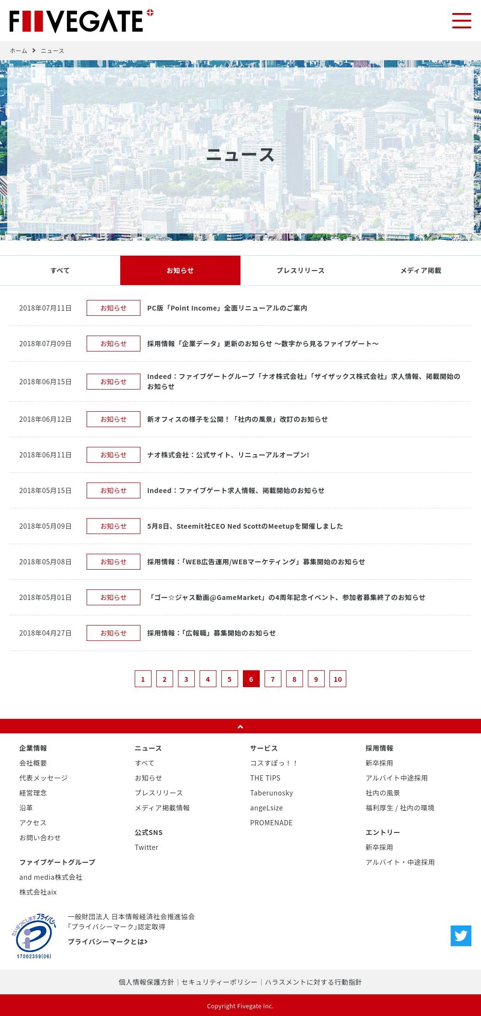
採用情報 (379, 747)
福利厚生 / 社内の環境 (400, 807)
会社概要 (33, 762)
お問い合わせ (40, 837)
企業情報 (33, 747)
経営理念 (33, 792)
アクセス (33, 822)
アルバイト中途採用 (397, 777)
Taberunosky (271, 792)
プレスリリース (301, 269)
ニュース (52, 50)
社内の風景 (383, 792)
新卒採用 (379, 762)
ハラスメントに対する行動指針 (313, 981)
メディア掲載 (421, 269)
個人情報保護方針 (147, 981)
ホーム (18, 50)
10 (338, 678)
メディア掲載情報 (162, 807)
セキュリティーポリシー (219, 981)
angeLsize (266, 807)
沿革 (26, 807)
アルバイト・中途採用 (400, 861)
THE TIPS (265, 777)
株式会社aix (38, 891)
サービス (264, 747)
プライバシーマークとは (108, 941)
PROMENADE (271, 822)
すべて (60, 269)
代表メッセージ (43, 777)
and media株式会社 (51, 876)
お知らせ (180, 269)
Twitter (147, 846)
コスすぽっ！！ (274, 762)
